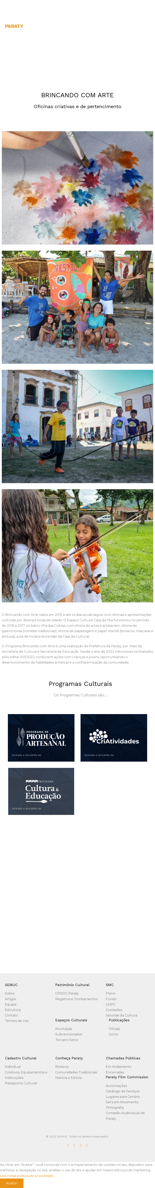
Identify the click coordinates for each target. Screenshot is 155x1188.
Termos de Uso (17, 1021)
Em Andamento (118, 1067)
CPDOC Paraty (67, 993)
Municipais (63, 1029)
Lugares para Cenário (123, 1097)
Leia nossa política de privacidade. (27, 1176)
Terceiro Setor (66, 1040)
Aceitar (11, 1183)
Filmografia (115, 1107)
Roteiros (62, 1067)
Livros (113, 1034)
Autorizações (116, 1086)
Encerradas (115, 1072)
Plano (110, 993)
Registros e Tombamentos (76, 999)
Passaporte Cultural (21, 1083)
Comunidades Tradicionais (76, 1072)
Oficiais (114, 1029)
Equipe (11, 1004)
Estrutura (13, 1010)
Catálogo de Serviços (122, 1091)
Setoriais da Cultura (121, 1015)
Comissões (114, 1010)
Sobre (10, 993)
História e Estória (68, 1078)
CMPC (111, 1004)
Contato (11, 1015)
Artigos (10, 999)
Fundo (111, 999)
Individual (13, 1067)
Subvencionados (68, 1034)
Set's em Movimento (122, 1102)
